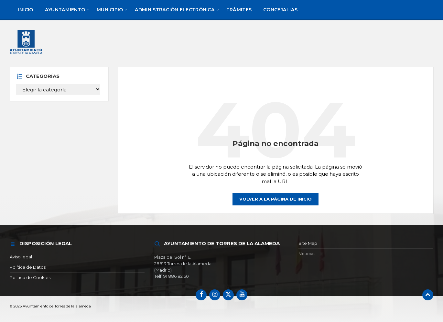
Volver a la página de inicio (275, 199)
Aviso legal (21, 256)
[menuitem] (25, 9)
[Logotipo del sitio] (27, 43)
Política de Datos (28, 267)
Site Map (307, 243)
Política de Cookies (30, 277)
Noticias (306, 253)
